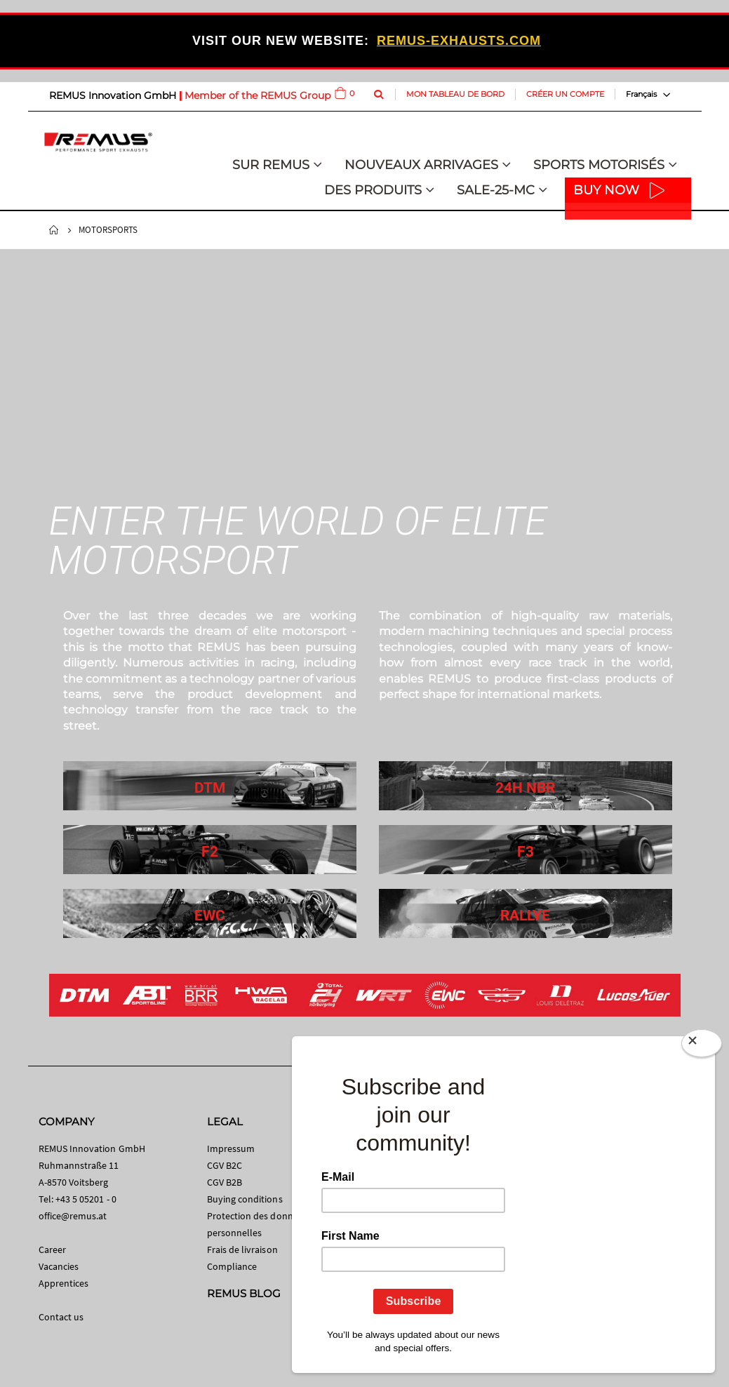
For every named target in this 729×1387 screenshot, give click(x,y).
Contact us (61, 1317)
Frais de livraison (242, 1249)
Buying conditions (245, 1199)
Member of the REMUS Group (257, 95)
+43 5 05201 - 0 (85, 1199)
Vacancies (59, 1266)
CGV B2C (224, 1165)
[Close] (701, 1046)
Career (52, 1249)
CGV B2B (224, 1182)
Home (54, 230)
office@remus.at (73, 1216)
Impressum (231, 1148)
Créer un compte (565, 94)
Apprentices (64, 1283)
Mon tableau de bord (455, 94)
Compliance (232, 1266)
